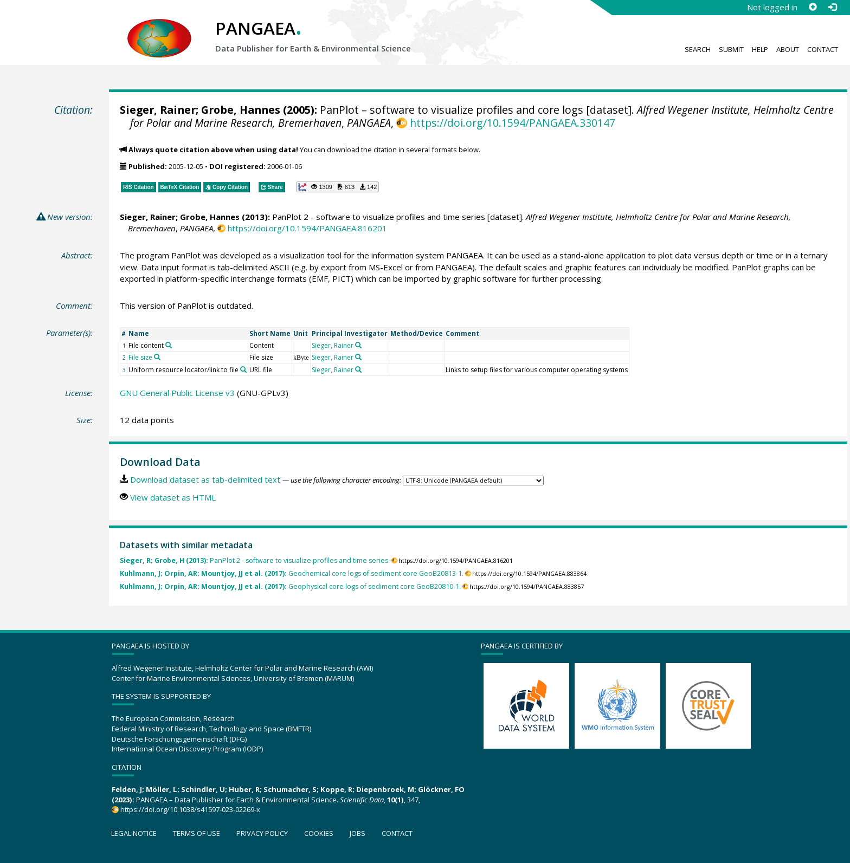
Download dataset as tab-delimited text (205, 479)
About (787, 49)
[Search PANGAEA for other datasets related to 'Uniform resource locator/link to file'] (243, 369)
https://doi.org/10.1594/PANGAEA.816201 (307, 228)
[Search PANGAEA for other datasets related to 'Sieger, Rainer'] (358, 345)
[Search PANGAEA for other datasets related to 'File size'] (157, 357)
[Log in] (832, 7)
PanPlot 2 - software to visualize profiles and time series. (255, 560)
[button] (337, 186)
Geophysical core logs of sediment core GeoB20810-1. (290, 586)
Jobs (357, 833)
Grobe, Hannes (240, 109)
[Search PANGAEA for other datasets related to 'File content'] (168, 345)
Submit (731, 49)
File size (140, 357)
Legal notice (134, 833)
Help (760, 49)
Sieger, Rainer (158, 109)
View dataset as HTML (173, 497)
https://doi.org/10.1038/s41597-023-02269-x (190, 809)
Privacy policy (262, 833)
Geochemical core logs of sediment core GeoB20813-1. (291, 573)
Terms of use (196, 833)
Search (698, 49)
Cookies (318, 833)
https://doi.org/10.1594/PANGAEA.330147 (512, 122)
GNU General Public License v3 (177, 392)
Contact (822, 49)
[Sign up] (812, 7)
